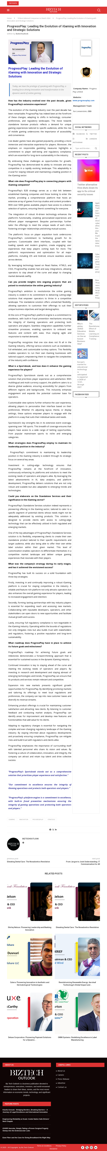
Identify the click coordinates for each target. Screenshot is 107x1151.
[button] (21, 3)
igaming (12, 819)
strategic (51, 819)
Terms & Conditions (44, 1146)
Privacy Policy (61, 1146)
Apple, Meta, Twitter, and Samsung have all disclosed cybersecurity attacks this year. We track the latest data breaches (97, 224)
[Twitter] (92, 134)
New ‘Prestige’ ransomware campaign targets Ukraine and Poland (97, 289)
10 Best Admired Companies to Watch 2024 (33, 18)
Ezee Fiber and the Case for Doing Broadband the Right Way (26, 1138)
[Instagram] (78, 140)
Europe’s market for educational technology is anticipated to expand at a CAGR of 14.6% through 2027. (82, 374)
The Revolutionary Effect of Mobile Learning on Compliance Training (94, 331)
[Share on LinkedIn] (56, 829)
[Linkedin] (92, 139)
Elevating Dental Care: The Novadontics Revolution (77, 927)
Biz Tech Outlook (27, 1147)
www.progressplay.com (83, 100)
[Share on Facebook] (50, 829)
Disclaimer (53, 1149)
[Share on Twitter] (53, 829)
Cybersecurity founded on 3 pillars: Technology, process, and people (97, 263)
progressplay (38, 819)
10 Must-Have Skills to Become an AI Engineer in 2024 (48, 3)
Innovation (23, 819)
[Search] (98, 10)
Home (9, 18)
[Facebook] (78, 134)
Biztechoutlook (22, 33)
